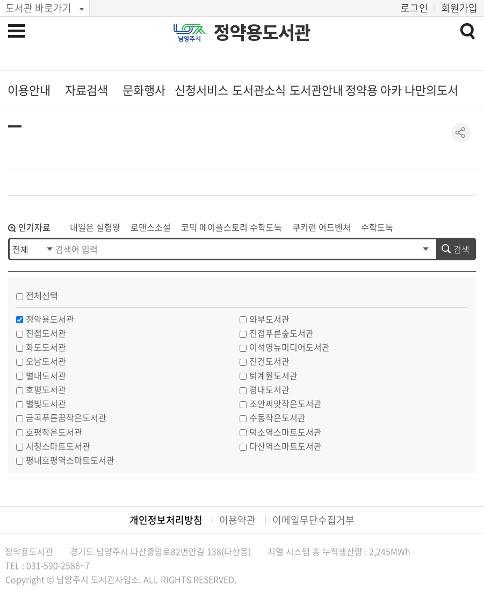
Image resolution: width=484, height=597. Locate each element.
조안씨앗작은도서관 (285, 403)
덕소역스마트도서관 (285, 431)
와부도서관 (269, 318)
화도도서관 (46, 346)
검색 (461, 249)
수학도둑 (377, 227)
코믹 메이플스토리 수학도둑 (231, 227)
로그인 (414, 8)
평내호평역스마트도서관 (70, 459)
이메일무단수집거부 (313, 520)
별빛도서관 (46, 403)
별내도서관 (46, 375)
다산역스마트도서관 (285, 445)
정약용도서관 (262, 33)
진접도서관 (46, 332)
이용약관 (237, 520)
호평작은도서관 (54, 431)
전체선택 (42, 295)
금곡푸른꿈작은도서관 (66, 417)
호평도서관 (46, 389)
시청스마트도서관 (58, 445)
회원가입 (459, 8)
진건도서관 (269, 360)
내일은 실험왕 (95, 227)
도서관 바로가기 (38, 8)
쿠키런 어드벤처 (321, 227)
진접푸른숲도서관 (281, 332)
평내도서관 (269, 389)
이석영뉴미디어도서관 (289, 346)
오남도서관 (46, 360)
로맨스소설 (151, 227)
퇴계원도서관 (273, 375)
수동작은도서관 (277, 417)
